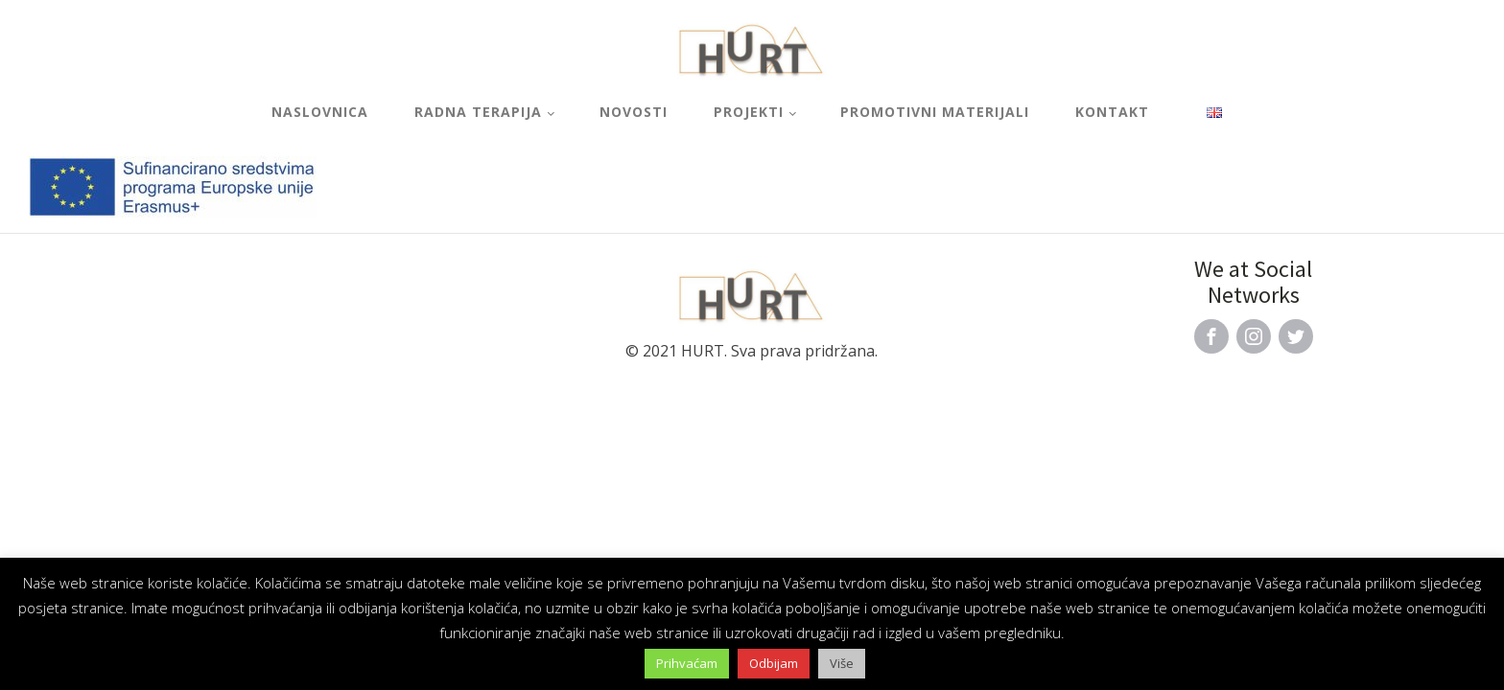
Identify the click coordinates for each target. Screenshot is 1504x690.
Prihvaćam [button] (686, 663)
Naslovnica (319, 112)
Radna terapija (478, 112)
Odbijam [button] (773, 663)
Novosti (633, 112)
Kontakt (1112, 112)
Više (842, 663)
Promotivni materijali (934, 112)
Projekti (749, 112)
